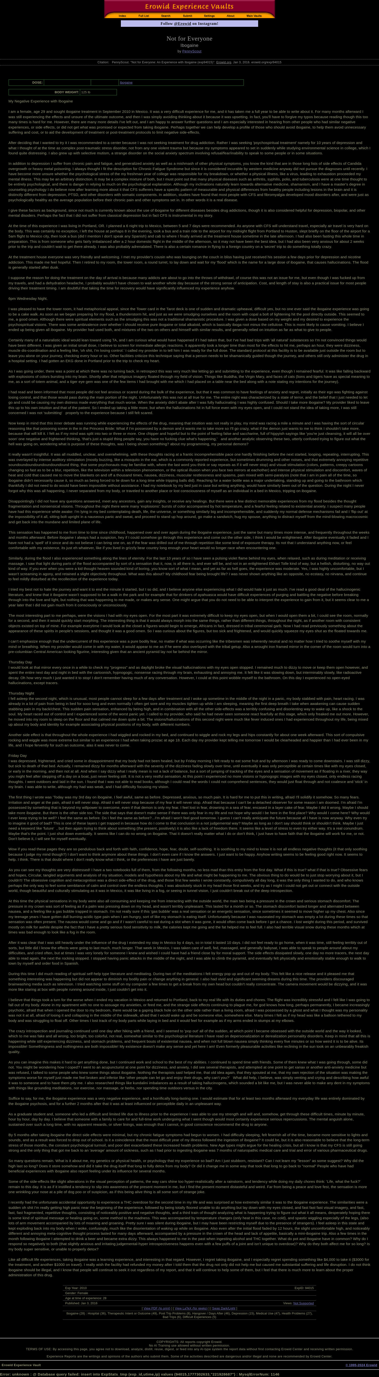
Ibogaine (126, 82)
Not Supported (303, 1303)
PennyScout (191, 51)
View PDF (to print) (157, 1308)
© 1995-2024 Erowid (361, 1365)
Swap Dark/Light (223, 1308)
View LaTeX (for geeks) (191, 1308)
